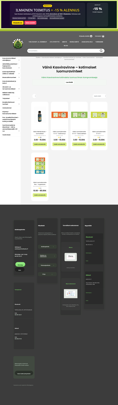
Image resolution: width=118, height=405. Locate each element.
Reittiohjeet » (89, 253)
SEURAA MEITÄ (74, 42)
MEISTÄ (64, 42)
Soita (19, 270)
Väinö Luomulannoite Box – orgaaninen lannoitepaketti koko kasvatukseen (39, 185)
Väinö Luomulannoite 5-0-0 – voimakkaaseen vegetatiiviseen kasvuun (98, 135)
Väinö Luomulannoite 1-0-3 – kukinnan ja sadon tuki (59, 134)
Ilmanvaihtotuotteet (9, 77)
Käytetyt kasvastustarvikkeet (9, 113)
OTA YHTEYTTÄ (54, 42)
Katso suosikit (30, 23)
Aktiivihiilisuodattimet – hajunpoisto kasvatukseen (10, 66)
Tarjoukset (6, 98)
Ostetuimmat (6, 108)
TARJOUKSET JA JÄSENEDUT (38, 42)
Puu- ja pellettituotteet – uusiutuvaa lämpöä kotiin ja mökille (10, 119)
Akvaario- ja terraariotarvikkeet (8, 88)
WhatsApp (20, 265)
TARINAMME (99, 42)
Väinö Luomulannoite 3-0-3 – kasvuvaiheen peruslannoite (79, 134)
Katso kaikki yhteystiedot (24, 373)
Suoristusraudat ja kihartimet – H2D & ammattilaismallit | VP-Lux (10, 128)
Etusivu (38, 57)
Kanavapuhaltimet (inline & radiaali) (8, 73)
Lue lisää (69, 82)
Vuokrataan (6, 135)
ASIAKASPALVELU (87, 42)
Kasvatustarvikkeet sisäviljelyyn (9, 59)
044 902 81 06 (18, 338)
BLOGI (66, 46)
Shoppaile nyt (17, 23)
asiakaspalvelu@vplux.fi (21, 249)
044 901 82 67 (18, 256)
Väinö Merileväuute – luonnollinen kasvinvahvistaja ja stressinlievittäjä (40, 134)
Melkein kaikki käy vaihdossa (8, 94)
